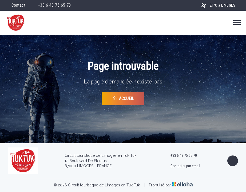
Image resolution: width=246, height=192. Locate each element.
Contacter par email (182, 166)
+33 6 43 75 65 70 (180, 155)
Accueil (123, 98)
